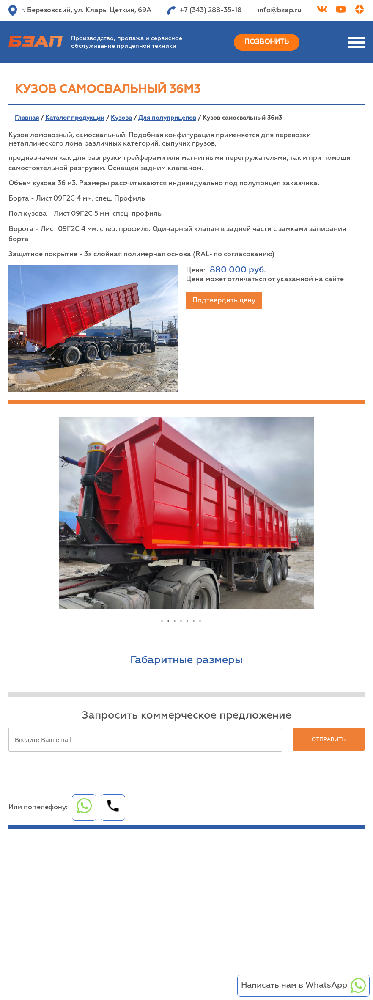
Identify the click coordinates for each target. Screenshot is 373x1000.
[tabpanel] (186, 513)
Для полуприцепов (167, 118)
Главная (27, 118)
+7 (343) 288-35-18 (204, 10)
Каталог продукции (74, 118)
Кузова (121, 118)
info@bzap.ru (280, 10)
